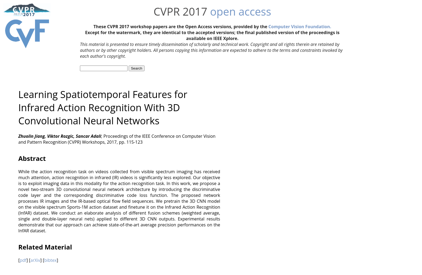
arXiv (35, 260)
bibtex (50, 260)
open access (240, 11)
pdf (23, 260)
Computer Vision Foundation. (299, 27)
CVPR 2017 (180, 11)
